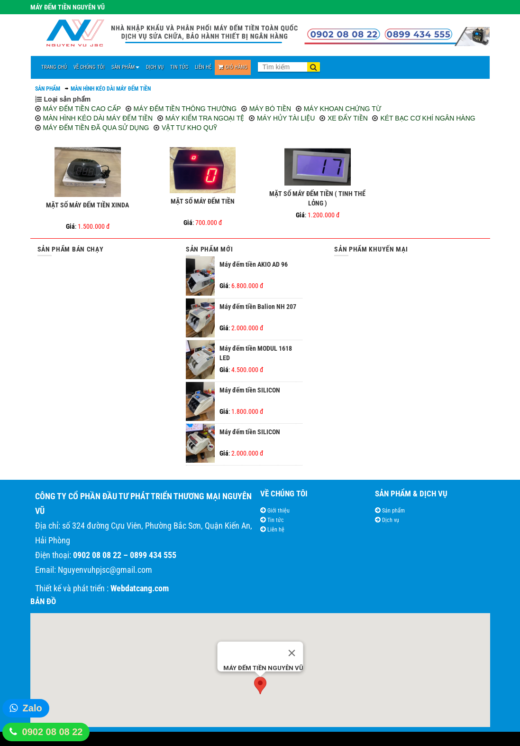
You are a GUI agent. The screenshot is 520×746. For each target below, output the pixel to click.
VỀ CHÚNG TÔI (89, 67)
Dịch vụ (390, 520)
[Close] (291, 653)
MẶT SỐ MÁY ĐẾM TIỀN (203, 201)
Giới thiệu (278, 510)
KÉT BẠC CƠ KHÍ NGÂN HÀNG (427, 118)
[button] (260, 685)
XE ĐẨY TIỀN (348, 118)
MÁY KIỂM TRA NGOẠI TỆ (205, 118)
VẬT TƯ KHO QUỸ (189, 127)
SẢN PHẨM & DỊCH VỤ (411, 493)
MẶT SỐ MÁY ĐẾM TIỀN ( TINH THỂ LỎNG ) (317, 198)
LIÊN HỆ (203, 67)
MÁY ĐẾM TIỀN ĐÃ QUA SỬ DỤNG (96, 127)
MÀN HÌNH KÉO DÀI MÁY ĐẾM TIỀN (111, 88)
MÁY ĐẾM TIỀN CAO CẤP (82, 108)
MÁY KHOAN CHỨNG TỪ (342, 108)
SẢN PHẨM (125, 67)
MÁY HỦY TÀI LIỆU (286, 118)
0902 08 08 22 (52, 732)
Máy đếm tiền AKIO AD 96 (253, 264)
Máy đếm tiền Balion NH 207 (257, 306)
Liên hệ (275, 529)
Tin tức (275, 520)
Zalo (32, 708)
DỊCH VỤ (155, 67)
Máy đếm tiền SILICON (249, 390)
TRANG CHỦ (54, 67)
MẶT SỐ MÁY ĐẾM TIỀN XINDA (87, 205)
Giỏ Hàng (232, 67)
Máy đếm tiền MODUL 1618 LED (255, 353)
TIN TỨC (179, 67)
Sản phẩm (393, 510)
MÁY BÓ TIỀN (270, 108)
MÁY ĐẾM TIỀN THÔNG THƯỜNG (185, 108)
